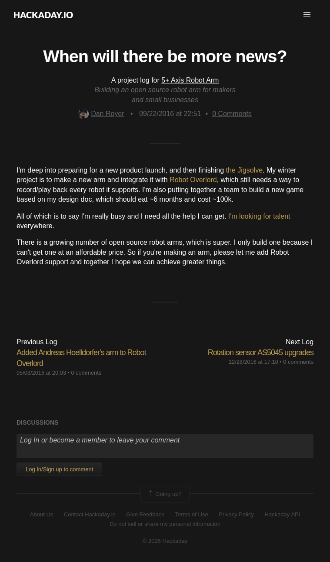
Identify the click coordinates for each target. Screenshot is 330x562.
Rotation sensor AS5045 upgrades (260, 352)
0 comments (86, 372)
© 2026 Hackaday (165, 541)
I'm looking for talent (259, 216)
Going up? (164, 494)
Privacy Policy (236, 514)
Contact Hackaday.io (90, 514)
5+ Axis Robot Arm (190, 80)
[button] (307, 15)
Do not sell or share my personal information (165, 524)
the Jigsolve (244, 170)
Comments (232, 113)
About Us (41, 514)
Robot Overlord (193, 179)
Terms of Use (191, 514)
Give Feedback (145, 514)
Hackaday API (282, 514)
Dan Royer (101, 113)
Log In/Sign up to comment (59, 469)
